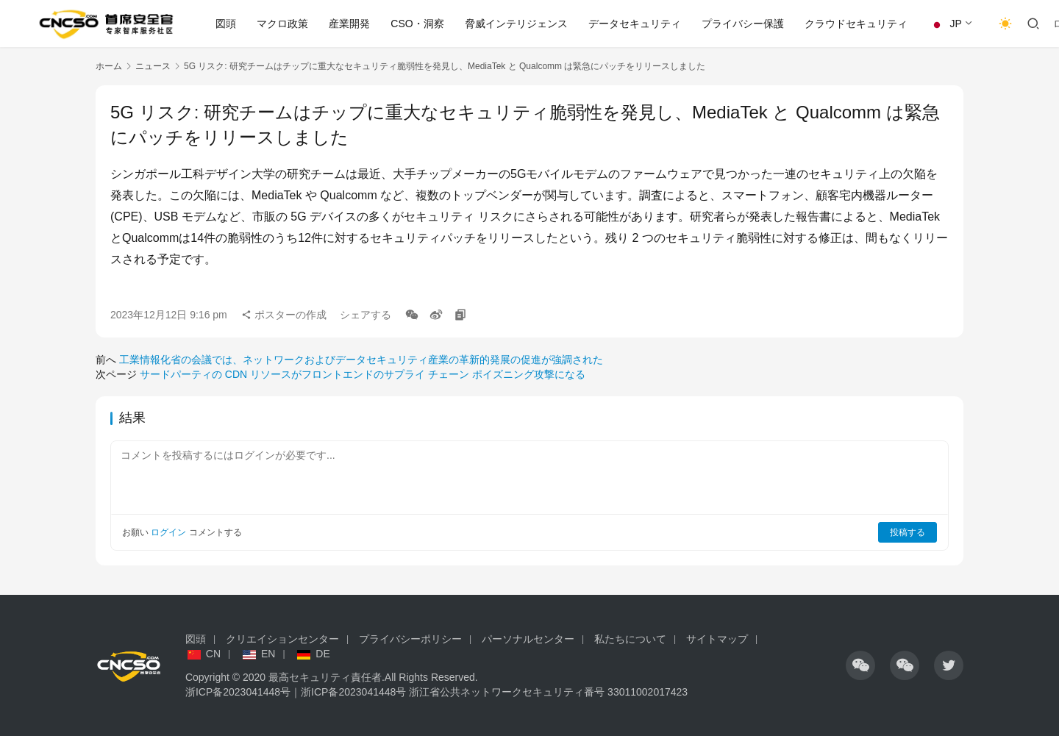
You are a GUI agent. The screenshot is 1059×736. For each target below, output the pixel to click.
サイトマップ (717, 639)
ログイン (168, 532)
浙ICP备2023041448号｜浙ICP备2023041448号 (297, 692)
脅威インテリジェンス (516, 23)
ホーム (109, 66)
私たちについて (630, 639)
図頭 (225, 23)
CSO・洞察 (417, 23)
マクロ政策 (282, 23)
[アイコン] (860, 665)
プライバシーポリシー (410, 639)
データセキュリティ (634, 23)
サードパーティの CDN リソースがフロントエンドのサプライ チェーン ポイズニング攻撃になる (362, 374)
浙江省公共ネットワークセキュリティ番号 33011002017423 (548, 692)
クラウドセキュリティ (856, 23)
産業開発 (349, 23)
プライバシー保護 (743, 23)
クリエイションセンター (282, 639)
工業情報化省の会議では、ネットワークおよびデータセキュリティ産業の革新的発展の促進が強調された (361, 359)
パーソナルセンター (528, 639)
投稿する (907, 532)
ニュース (153, 66)
